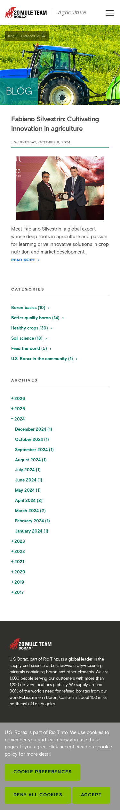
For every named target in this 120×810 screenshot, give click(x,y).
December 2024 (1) (33, 429)
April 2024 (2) (29, 500)
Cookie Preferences (42, 772)
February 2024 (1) (32, 521)
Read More (25, 259)
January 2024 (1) (31, 531)
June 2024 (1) (28, 480)
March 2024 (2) (30, 510)
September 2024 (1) (34, 449)
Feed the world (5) (31, 348)
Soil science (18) (29, 338)
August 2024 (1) (31, 460)
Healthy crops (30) (32, 328)
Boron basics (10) (30, 307)
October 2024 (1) (32, 439)
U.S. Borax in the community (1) (44, 358)
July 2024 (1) (28, 469)
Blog (10, 36)
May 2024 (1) (28, 490)
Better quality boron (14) (37, 317)
